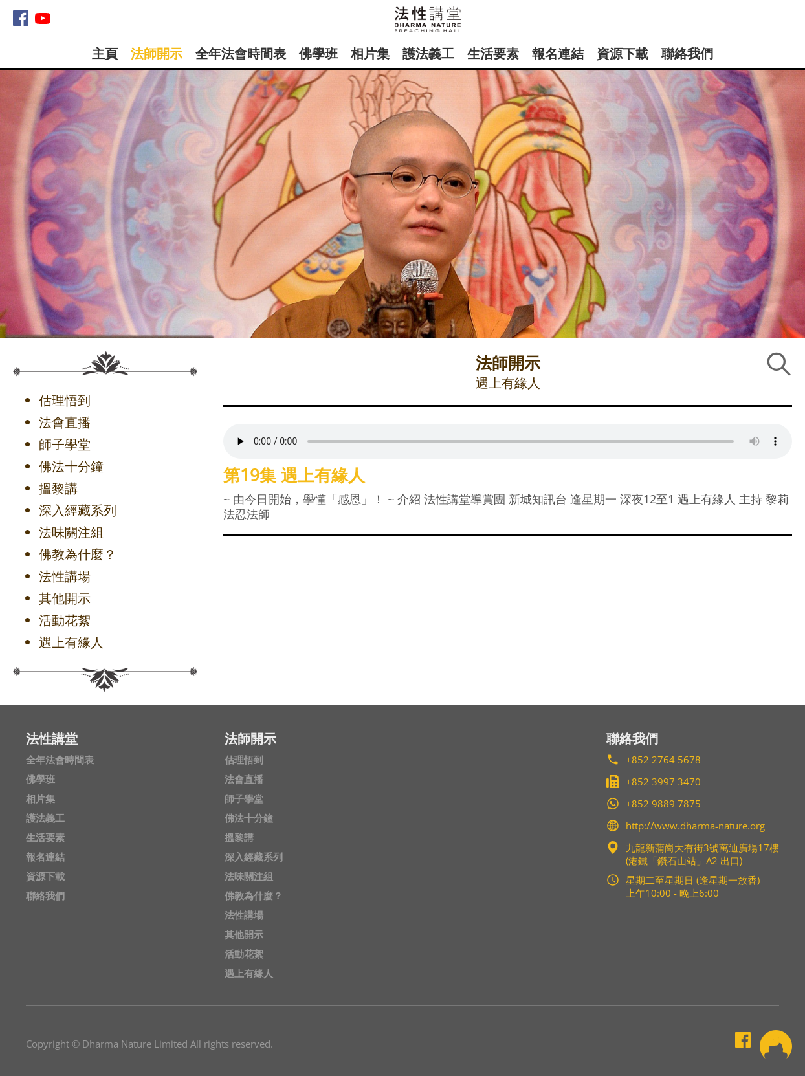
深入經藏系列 (254, 856)
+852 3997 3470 (663, 781)
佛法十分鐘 (249, 817)
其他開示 (244, 934)
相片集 (370, 53)
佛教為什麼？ (254, 895)
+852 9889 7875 (663, 803)
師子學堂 (244, 798)
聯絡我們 (687, 53)
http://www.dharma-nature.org (695, 825)
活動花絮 (244, 953)
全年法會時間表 (240, 53)
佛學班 (318, 53)
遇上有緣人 (249, 973)
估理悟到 (244, 759)
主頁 (105, 53)
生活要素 (493, 53)
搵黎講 (239, 837)
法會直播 (244, 779)
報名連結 (558, 53)
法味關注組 (249, 876)
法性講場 (244, 914)
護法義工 (428, 53)
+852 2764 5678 (663, 759)
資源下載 (622, 53)
